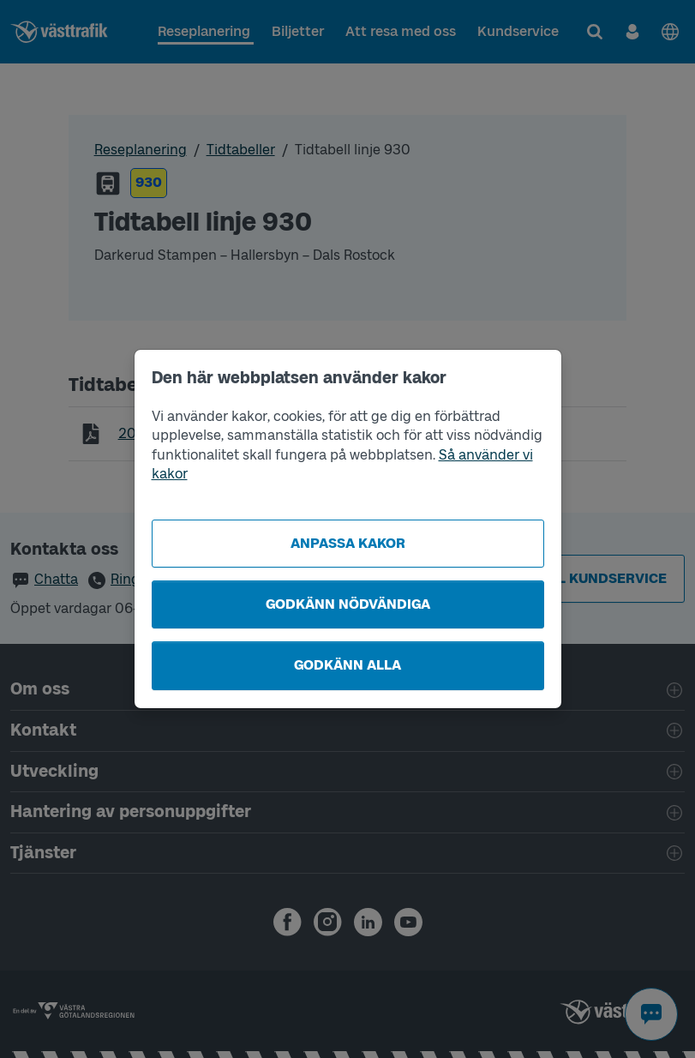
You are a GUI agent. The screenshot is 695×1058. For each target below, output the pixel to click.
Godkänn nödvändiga (348, 604)
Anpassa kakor (348, 543)
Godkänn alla (347, 665)
